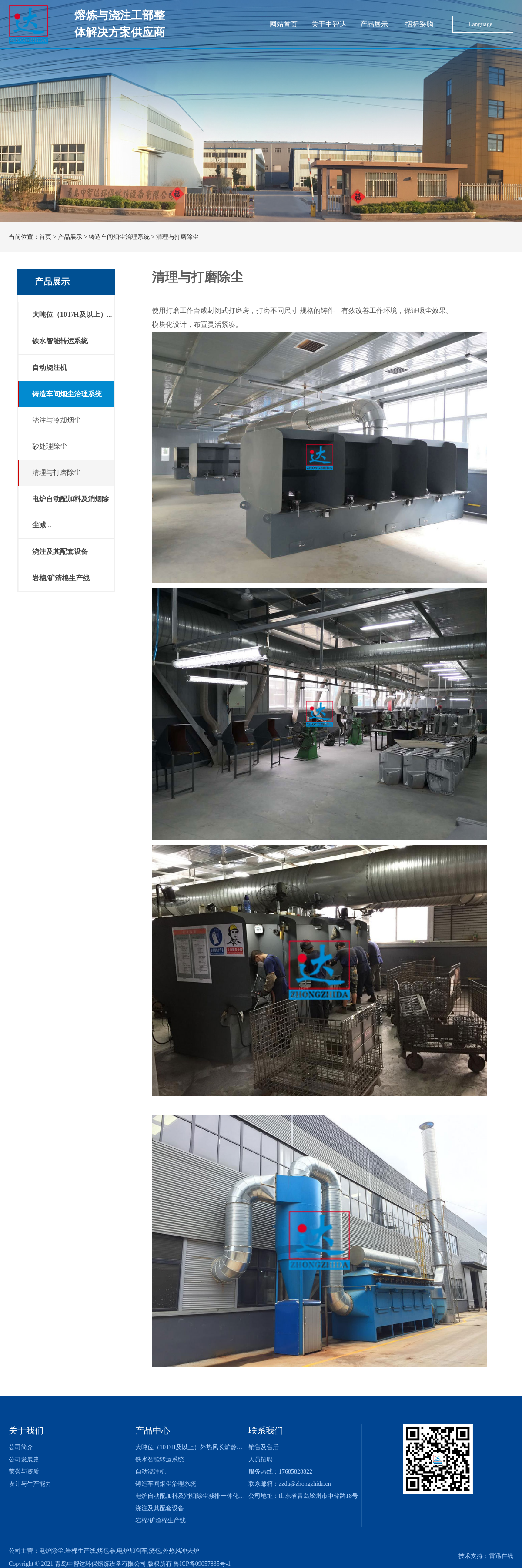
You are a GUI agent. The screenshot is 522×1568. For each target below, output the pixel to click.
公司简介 (21, 1447)
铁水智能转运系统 (60, 341)
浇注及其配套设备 (60, 551)
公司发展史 (24, 1459)
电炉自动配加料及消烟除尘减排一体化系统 (193, 1496)
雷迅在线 (501, 1556)
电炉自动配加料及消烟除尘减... (70, 512)
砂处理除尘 (49, 446)
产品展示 (346, 23)
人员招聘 (260, 1459)
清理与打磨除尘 (177, 237)
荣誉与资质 (24, 1471)
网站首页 (283, 23)
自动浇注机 (49, 367)
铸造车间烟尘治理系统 (119, 237)
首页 (45, 237)
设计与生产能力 (30, 1484)
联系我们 (265, 1430)
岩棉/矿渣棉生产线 (61, 578)
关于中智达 (311, 23)
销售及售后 (263, 1447)
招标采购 (374, 23)
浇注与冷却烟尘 (56, 420)
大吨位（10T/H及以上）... (72, 314)
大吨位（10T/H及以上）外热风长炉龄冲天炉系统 (201, 1447)
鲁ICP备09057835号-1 (202, 1564)
